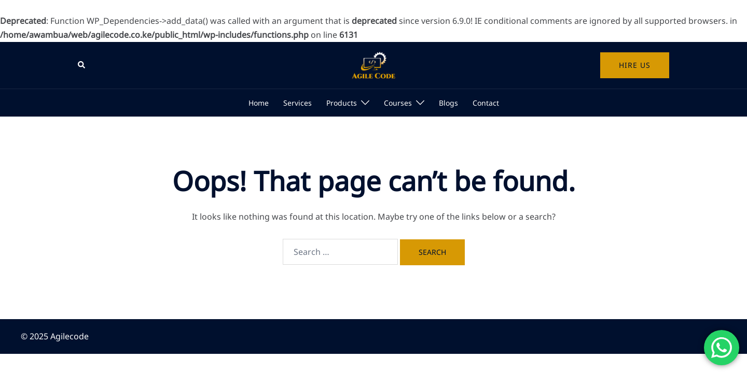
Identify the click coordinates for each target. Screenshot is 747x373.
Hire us (635, 65)
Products (341, 103)
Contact (486, 103)
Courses (398, 103)
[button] (82, 65)
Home (258, 103)
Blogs (448, 103)
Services (297, 103)
